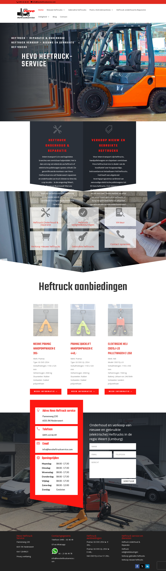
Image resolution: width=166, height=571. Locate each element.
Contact (63, 17)
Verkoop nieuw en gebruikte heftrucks (108, 145)
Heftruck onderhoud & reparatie (57, 145)
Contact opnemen (120, 244)
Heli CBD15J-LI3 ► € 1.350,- (98, 556)
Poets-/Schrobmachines (100, 10)
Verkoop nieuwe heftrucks (45, 246)
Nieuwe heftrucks (54, 10)
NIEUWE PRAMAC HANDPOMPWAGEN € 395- (44, 349)
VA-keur (120, 222)
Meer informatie (44, 391)
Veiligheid (42, 17)
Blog (55, 17)
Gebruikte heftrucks (77, 10)
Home (40, 10)
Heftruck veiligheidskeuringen (83, 223)
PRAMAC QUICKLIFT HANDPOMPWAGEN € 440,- (81, 349)
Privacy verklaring (24, 556)
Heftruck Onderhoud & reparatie (45, 223)
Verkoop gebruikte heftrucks (133, 556)
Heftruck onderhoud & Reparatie (131, 10)
